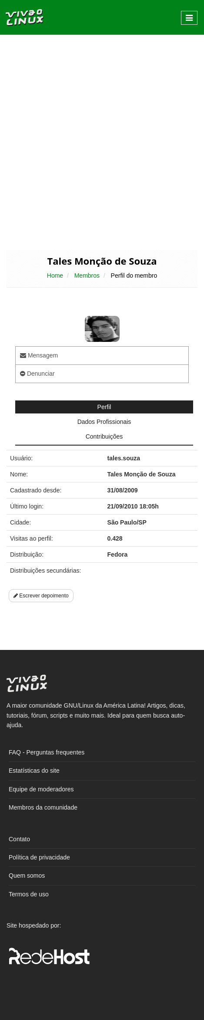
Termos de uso (29, 894)
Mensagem (39, 355)
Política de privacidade (39, 857)
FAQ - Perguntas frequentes (46, 752)
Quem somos (27, 875)
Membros (87, 275)
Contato (19, 839)
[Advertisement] (102, 141)
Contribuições (104, 436)
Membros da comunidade (43, 807)
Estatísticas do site (34, 770)
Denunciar (37, 373)
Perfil (104, 406)
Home (55, 275)
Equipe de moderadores (41, 789)
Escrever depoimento (41, 596)
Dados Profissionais (104, 421)
